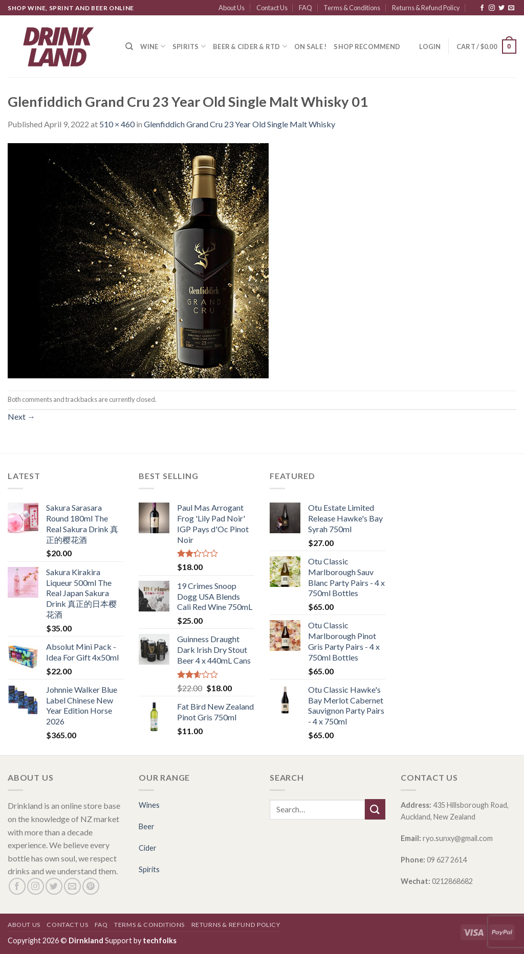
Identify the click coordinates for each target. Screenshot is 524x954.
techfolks (160, 940)
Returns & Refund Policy (426, 8)
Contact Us (272, 8)
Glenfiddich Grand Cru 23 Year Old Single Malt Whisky (239, 124)
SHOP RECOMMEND (367, 46)
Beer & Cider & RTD (250, 46)
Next (21, 416)
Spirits (189, 46)
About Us (232, 8)
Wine (152, 46)
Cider (148, 848)
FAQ (305, 8)
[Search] (129, 46)
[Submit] (375, 809)
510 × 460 (117, 124)
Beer (147, 826)
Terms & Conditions (351, 8)
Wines (149, 805)
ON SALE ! (310, 46)
